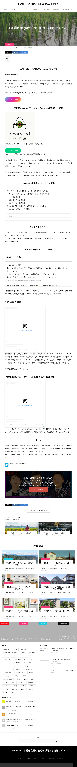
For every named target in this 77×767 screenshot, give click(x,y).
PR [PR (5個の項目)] (15, 649)
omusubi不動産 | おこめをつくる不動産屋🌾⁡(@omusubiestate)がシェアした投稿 (25, 425)
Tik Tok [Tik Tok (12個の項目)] (6, 656)
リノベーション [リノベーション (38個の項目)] (18, 666)
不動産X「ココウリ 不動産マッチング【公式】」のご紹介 (57, 588)
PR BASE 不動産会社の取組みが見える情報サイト (38, 3)
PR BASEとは (14, 9)
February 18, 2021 (58, 285)
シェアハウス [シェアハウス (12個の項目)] (16, 662)
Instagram (9, 44)
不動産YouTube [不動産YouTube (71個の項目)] (8, 672)
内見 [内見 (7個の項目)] (17, 676)
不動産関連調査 (56, 9)
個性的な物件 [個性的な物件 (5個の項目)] (7, 676)
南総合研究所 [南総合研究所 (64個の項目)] (7, 679)
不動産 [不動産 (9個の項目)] (18, 669)
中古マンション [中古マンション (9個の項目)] (21, 672)
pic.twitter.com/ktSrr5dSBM (32, 280)
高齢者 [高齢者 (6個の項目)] (13, 692)
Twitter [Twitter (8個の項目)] (14, 656)
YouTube (13, 703)
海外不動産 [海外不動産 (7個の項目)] (31, 682)
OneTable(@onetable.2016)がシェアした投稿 (25, 349)
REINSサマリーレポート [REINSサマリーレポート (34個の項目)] (10, 652)
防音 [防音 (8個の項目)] (5, 692)
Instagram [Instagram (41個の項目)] (6, 649)
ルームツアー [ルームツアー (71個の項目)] (7, 669)
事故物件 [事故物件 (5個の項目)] (32, 672)
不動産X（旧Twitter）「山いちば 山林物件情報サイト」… (19, 564)
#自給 (18, 274)
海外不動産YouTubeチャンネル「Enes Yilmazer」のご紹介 (19, 701)
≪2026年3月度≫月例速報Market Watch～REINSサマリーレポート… (63, 649)
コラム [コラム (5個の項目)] (5, 662)
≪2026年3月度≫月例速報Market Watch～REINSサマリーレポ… (21, 714)
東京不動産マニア (38, 489)
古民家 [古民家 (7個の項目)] (18, 679)
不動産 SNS (46, 9)
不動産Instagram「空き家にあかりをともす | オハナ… (57, 564)
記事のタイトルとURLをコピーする (38, 510)
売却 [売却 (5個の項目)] (26, 679)
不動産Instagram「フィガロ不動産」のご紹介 (19, 612)
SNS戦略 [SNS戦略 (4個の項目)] (32, 652)
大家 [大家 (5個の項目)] (5, 682)
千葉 (18, 519)
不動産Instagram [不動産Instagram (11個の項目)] (29, 669)
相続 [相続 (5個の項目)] (16, 686)
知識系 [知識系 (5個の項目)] (23, 686)
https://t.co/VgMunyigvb (15, 280)
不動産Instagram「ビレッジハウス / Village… (57, 612)
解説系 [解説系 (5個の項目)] (14, 689)
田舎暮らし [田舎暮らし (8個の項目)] (6, 686)
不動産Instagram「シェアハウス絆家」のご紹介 (62, 670)
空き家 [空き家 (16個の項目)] (6, 689)
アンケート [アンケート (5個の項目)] (17, 659)
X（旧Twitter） (14, 517)
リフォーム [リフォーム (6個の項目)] (30, 666)
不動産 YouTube (36, 9)
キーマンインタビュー (25, 9)
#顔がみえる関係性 (20, 268)
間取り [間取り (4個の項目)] (31, 689)
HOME (5, 9)
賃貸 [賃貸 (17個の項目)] (23, 689)
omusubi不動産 (13, 99)
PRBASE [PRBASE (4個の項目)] (23, 649)
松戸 (20, 519)
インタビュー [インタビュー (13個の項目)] (28, 659)
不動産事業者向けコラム (68, 9)
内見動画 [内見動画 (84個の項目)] (25, 676)
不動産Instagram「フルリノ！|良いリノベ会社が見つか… (20, 588)
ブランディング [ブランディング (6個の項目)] (28, 662)
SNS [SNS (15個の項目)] (23, 652)
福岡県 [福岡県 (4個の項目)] (31, 686)
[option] (9, 632)
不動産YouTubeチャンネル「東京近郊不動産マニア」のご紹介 (62, 660)
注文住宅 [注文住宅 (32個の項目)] (21, 682)
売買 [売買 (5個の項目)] (33, 679)
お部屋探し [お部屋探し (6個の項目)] (6, 659)
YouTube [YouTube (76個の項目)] (24, 656)
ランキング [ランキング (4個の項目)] (6, 666)
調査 (56, 652)
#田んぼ (64, 268)
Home (11, 216)
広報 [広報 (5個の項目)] (12, 682)
